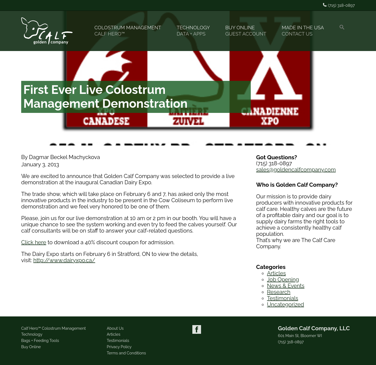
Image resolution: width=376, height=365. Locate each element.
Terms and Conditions (126, 353)
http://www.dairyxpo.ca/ (64, 260)
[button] (344, 31)
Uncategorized (285, 304)
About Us (115, 328)
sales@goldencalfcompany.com (296, 169)
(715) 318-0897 (291, 342)
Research (278, 292)
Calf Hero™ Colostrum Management (53, 328)
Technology (195, 31)
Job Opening (283, 279)
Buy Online (248, 31)
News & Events (286, 286)
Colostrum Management (130, 31)
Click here (33, 242)
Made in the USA (305, 31)
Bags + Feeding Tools (40, 340)
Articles (276, 273)
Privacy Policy (119, 346)
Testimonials (282, 298)
